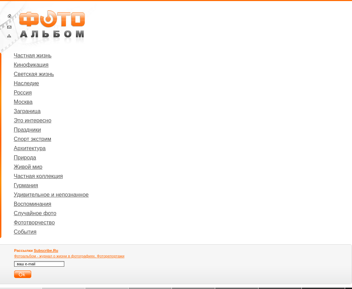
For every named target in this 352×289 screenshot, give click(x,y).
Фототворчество (34, 222)
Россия (23, 93)
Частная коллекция (38, 176)
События (25, 232)
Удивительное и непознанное (51, 195)
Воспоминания (32, 204)
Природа (25, 157)
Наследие (26, 83)
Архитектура (30, 148)
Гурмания (26, 185)
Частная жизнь (33, 55)
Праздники (27, 130)
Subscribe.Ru (46, 250)
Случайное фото (35, 213)
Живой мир (28, 167)
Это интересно (32, 120)
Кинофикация (31, 65)
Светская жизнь (34, 74)
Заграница (27, 111)
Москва (23, 102)
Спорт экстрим (32, 139)
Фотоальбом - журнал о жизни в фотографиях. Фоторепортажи (69, 256)
